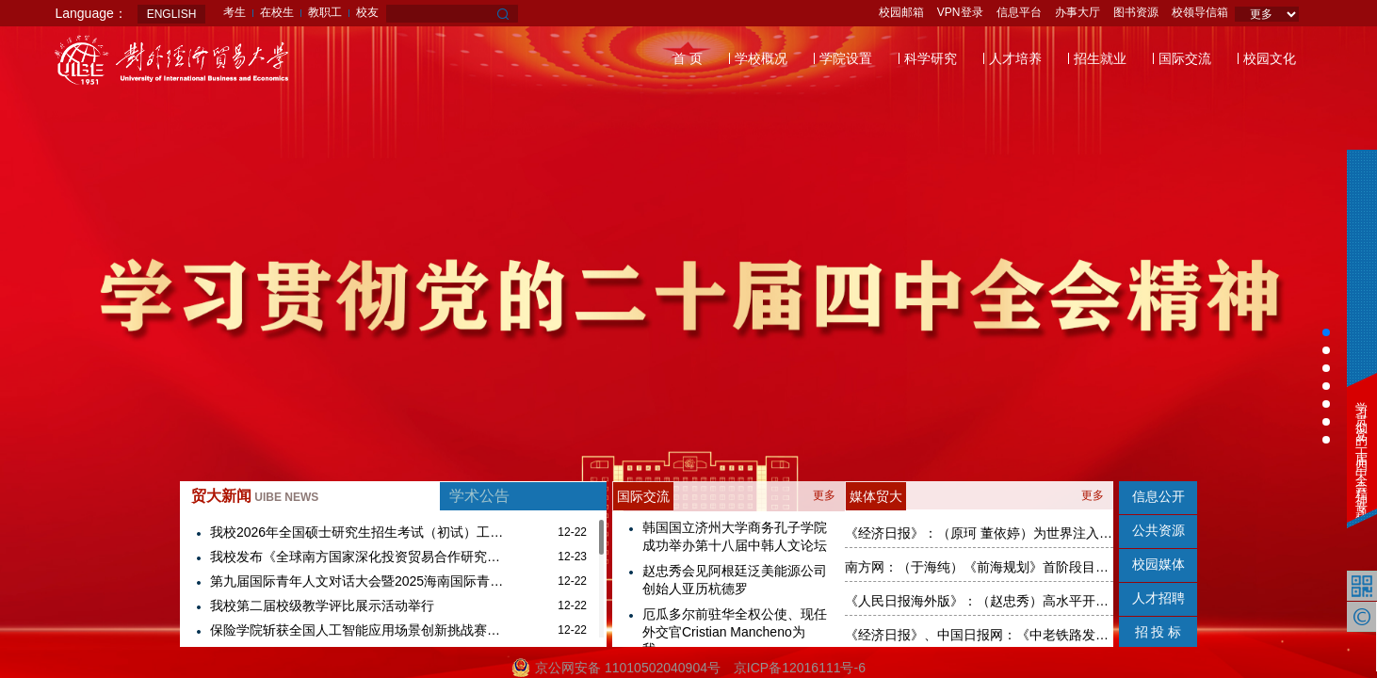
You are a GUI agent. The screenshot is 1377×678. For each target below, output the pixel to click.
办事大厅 (1077, 12)
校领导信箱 (1200, 12)
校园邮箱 (901, 12)
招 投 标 (1158, 631)
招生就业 (1100, 58)
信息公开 (1158, 496)
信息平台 (1019, 12)
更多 (824, 495)
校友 (367, 12)
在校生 (277, 12)
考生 (234, 12)
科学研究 (930, 58)
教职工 (325, 12)
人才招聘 (1158, 597)
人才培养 (1015, 58)
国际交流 (1184, 58)
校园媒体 (1158, 564)
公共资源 (1158, 530)
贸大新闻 (254, 496)
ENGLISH (172, 14)
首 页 (687, 58)
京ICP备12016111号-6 (800, 667)
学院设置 (845, 58)
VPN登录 (960, 12)
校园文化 (1269, 58)
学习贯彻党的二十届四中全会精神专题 (1361, 448)
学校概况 (761, 58)
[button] (1326, 332)
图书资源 (1135, 12)
